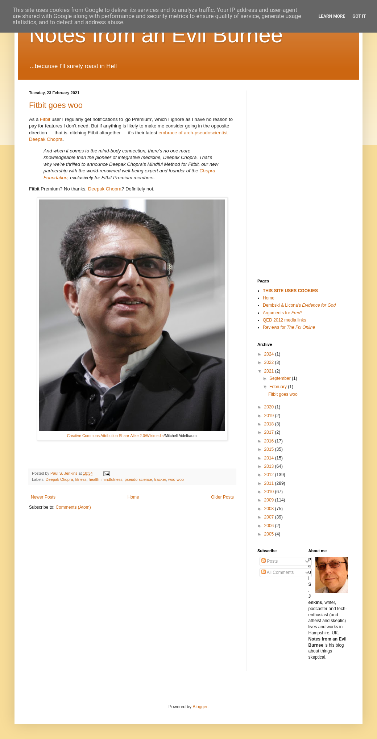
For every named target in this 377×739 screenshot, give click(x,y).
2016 (269, 441)
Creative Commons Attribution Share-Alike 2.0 (106, 435)
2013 (269, 466)
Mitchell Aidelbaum (180, 435)
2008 (269, 508)
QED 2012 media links (284, 320)
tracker (160, 479)
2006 (269, 525)
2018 (269, 424)
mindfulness (112, 479)
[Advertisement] (293, 127)
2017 (269, 432)
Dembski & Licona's (299, 305)
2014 (269, 458)
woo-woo (176, 479)
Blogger (199, 706)
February (278, 386)
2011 (269, 483)
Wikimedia (155, 435)
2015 (269, 449)
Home (133, 497)
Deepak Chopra (104, 189)
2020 (269, 407)
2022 (269, 362)
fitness (80, 479)
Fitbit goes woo (56, 105)
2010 (269, 491)
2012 (269, 474)
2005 (269, 534)
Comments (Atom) (73, 507)
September (280, 378)
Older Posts (222, 497)
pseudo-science (138, 479)
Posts (269, 561)
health (94, 479)
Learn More (332, 16)
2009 (269, 500)
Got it (359, 16)
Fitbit (45, 119)
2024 (269, 354)
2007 (269, 517)
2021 (269, 371)
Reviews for (289, 327)
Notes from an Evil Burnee (156, 35)
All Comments (277, 572)
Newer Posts (43, 497)
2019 (269, 415)
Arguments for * (282, 312)
